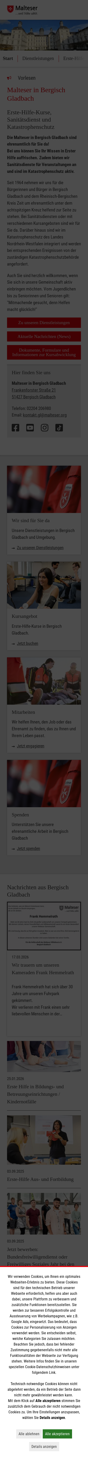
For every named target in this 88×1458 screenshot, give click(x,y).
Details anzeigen (45, 1446)
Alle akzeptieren (58, 1433)
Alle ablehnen (30, 1433)
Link (52, 1372)
